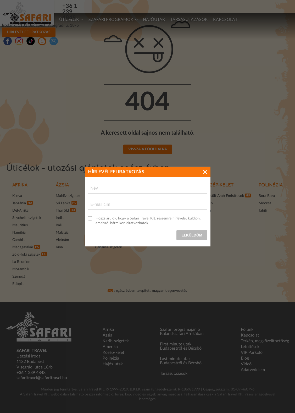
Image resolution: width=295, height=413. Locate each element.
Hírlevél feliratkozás (247, 6)
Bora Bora (267, 196)
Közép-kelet (218, 185)
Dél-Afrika (20, 210)
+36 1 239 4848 (87, 6)
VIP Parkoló (252, 352)
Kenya (17, 196)
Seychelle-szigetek (26, 218)
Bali (59, 225)
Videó (246, 364)
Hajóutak (154, 20)
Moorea (265, 203)
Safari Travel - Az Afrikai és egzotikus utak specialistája (27, 13)
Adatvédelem (253, 370)
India (60, 218)
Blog (245, 358)
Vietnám (62, 240)
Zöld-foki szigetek (26, 254)
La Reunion (21, 262)
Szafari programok (110, 20)
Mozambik (20, 269)
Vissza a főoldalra (147, 149)
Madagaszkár (22, 247)
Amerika (110, 347)
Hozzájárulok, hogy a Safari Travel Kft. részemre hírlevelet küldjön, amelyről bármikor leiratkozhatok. (148, 220)
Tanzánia (19, 203)
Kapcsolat (225, 20)
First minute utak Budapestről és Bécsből (181, 346)
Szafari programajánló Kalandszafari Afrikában (182, 331)
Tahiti (263, 210)
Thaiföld (62, 210)
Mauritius (20, 225)
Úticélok (69, 20)
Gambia (18, 240)
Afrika (19, 185)
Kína (59, 247)
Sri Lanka (63, 203)
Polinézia (271, 185)
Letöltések (250, 347)
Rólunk (247, 329)
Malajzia (62, 232)
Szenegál (19, 276)
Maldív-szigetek (68, 196)
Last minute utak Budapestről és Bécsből (181, 361)
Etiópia (18, 284)
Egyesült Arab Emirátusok (223, 196)
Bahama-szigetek (108, 247)
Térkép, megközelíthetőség (265, 341)
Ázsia (62, 185)
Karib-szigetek (116, 341)
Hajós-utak (113, 364)
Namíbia (19, 232)
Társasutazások (189, 20)
